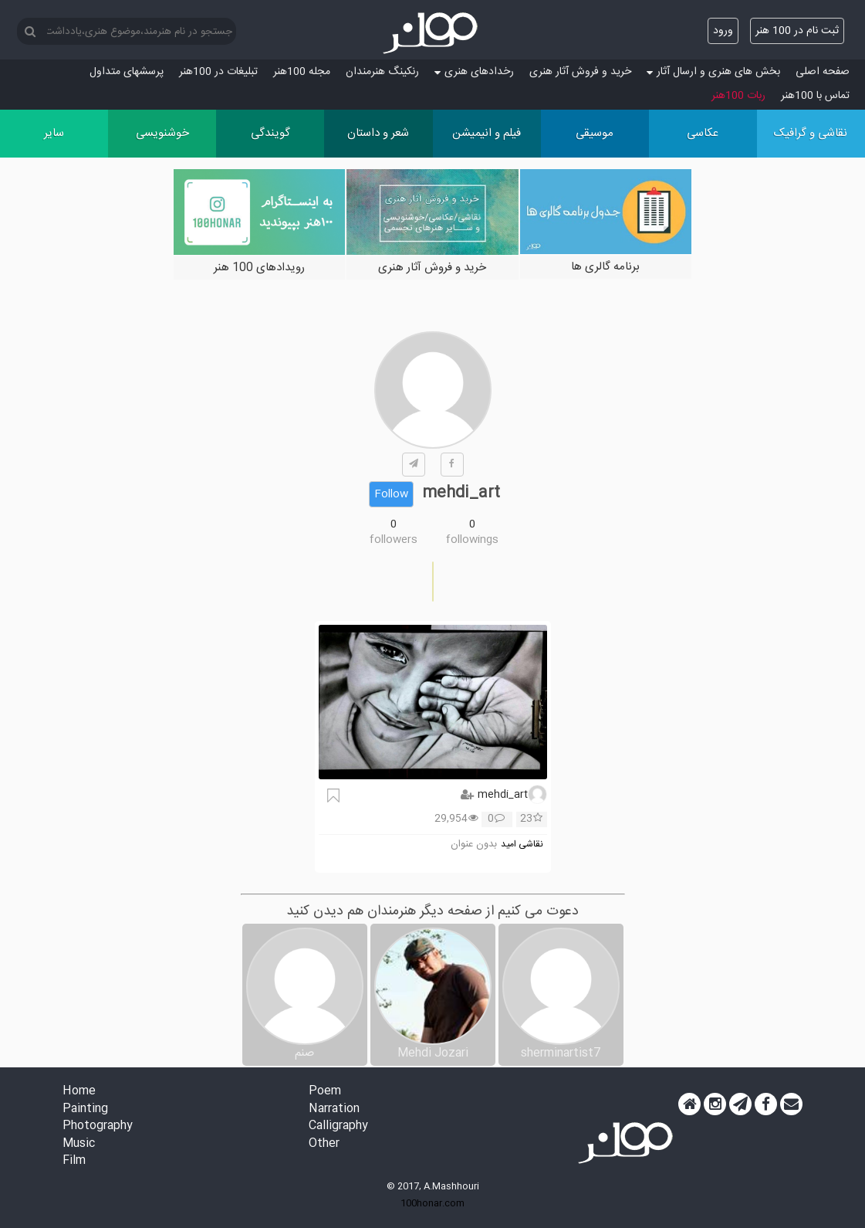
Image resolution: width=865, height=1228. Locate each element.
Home (79, 1092)
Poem (325, 1092)
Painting (85, 1109)
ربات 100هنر (738, 96)
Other (324, 1144)
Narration (334, 1109)
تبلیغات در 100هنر (218, 72)
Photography (98, 1126)
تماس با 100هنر (815, 96)
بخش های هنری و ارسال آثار (713, 72)
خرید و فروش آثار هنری (580, 72)
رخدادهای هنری (474, 72)
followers (393, 540)
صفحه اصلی (823, 72)
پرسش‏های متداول (127, 72)
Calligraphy (338, 1126)
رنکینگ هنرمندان (382, 72)
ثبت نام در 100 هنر (797, 31)
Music (79, 1144)
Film (74, 1161)
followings (472, 540)
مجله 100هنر (301, 72)
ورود (723, 31)
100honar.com (432, 1203)
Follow (391, 494)
